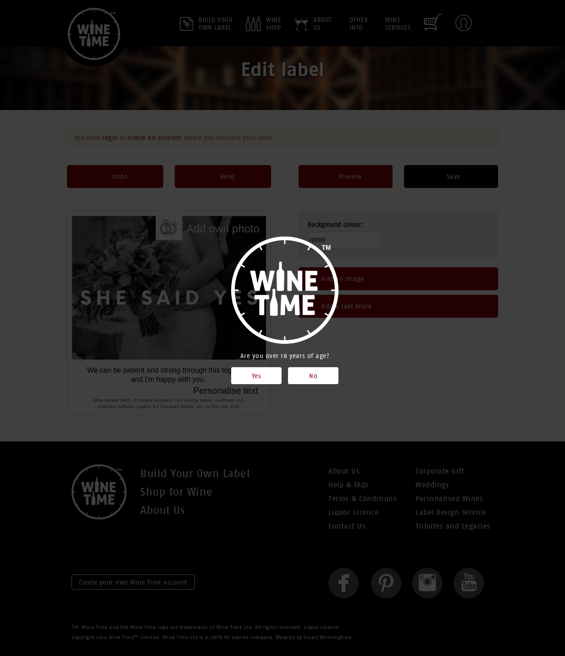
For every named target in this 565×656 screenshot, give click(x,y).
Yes (256, 376)
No (313, 376)
